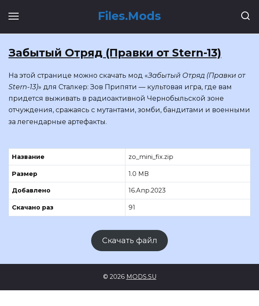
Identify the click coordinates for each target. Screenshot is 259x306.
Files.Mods (129, 16)
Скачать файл (129, 240)
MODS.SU (141, 276)
